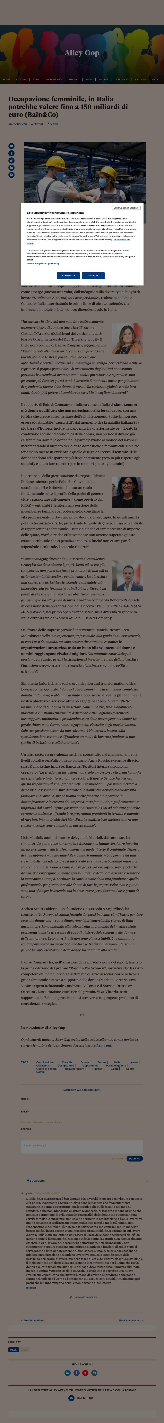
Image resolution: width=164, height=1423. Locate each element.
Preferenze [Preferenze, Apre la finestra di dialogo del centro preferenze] (68, 275)
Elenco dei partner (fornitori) (43, 263)
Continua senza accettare (126, 207)
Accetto (93, 275)
